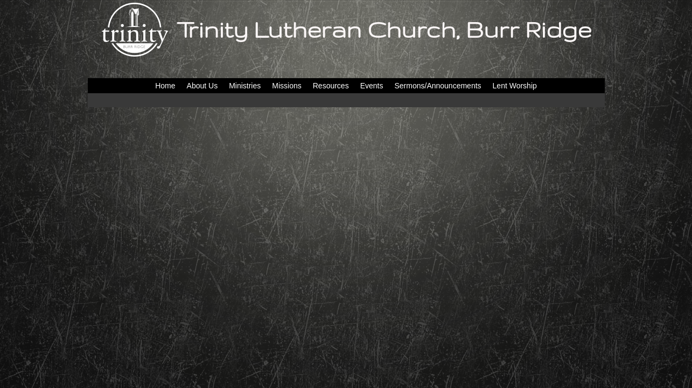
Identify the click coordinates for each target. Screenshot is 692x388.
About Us (202, 85)
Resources (331, 85)
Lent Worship (515, 85)
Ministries (245, 85)
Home (165, 85)
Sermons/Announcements (437, 85)
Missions (286, 85)
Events (371, 85)
